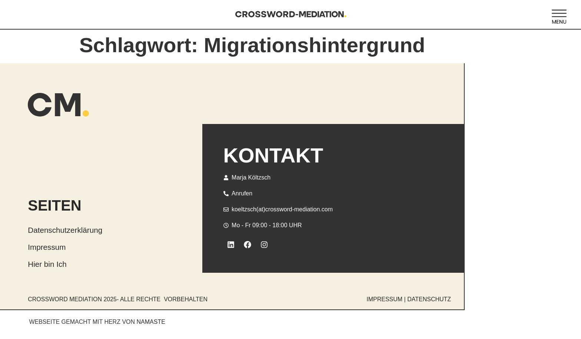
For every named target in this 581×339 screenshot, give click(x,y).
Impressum (47, 247)
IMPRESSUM (384, 299)
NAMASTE (151, 322)
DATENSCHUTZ (429, 299)
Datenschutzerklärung (65, 230)
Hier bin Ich (47, 264)
